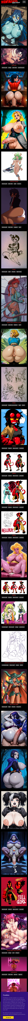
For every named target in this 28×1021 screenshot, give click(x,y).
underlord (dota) (14, 181)
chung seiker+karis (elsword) (14, 950)
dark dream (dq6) (14, 704)
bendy (14, 269)
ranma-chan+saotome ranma (14, 322)
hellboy (14, 446)
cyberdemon (14, 972)
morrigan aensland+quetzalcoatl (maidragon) (14, 624)
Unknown (14, 65)
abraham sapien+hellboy (14, 505)
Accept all (8, 1017)
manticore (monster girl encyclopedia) (14, 662)
